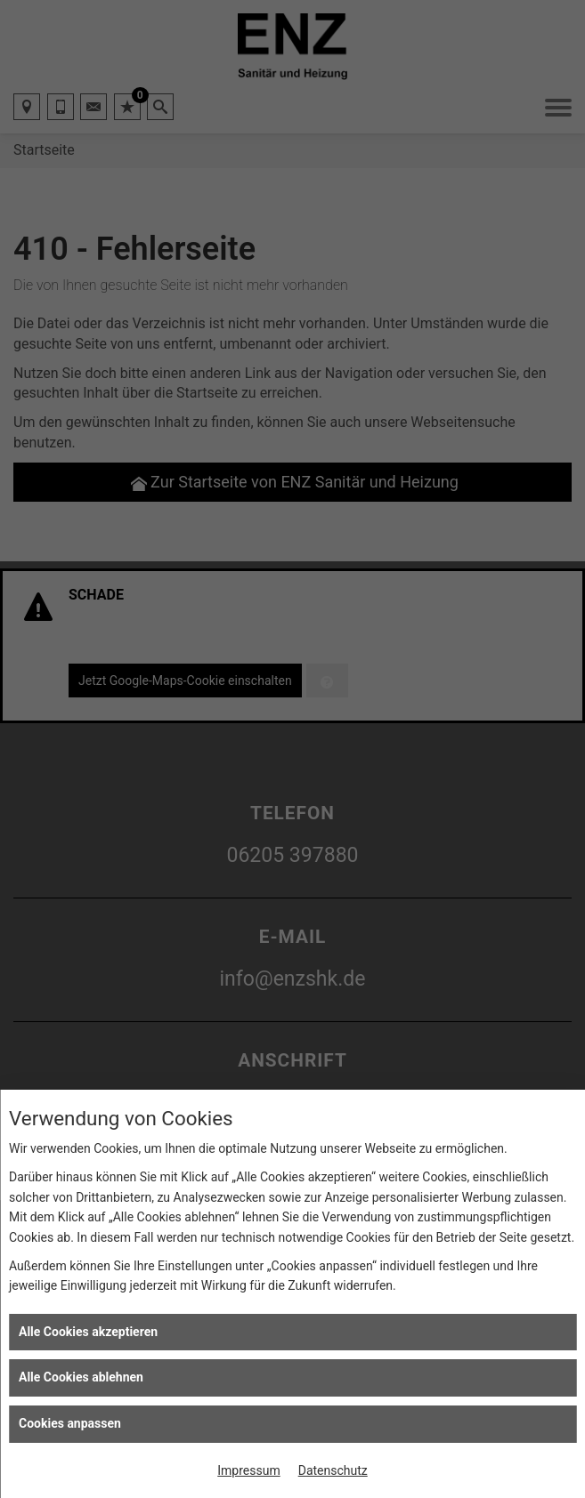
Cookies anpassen (70, 1423)
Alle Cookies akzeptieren (88, 1332)
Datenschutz (333, 1470)
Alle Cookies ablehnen (81, 1377)
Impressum (248, 1470)
